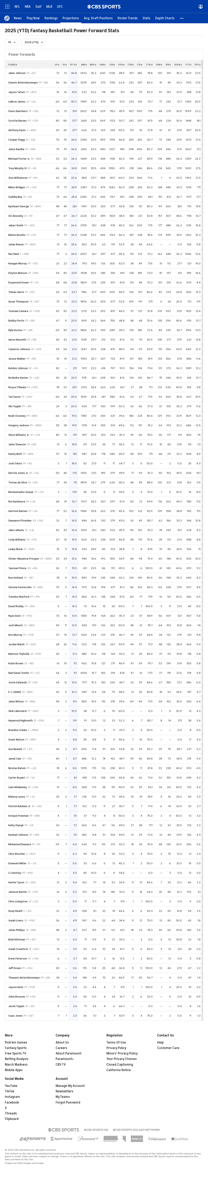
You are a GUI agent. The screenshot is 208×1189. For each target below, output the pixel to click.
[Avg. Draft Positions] (98, 18)
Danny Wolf (15, 454)
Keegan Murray (17, 263)
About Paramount (68, 1053)
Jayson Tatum (16, 92)
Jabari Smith (15, 225)
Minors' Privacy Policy (122, 1053)
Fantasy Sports (16, 1048)
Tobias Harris (16, 292)
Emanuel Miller (17, 863)
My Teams (63, 1097)
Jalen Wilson (16, 701)
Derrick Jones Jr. (18, 473)
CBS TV (61, 1065)
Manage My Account (70, 1086)
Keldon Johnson (18, 368)
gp (57, 64)
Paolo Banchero (18, 111)
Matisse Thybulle (18, 654)
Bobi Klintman (16, 939)
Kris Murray (15, 635)
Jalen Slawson (17, 444)
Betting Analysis (16, 1059)
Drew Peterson (17, 958)
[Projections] (70, 18)
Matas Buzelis (17, 235)
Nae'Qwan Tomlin (18, 673)
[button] (182, 18)
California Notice (118, 1070)
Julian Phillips (16, 930)
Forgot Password (68, 1102)
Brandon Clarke (17, 730)
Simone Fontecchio (20, 587)
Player (12, 64)
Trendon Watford (18, 596)
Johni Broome (16, 996)
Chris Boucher (16, 854)
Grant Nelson (16, 739)
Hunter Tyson (16, 882)
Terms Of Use (116, 1043)
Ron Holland (15, 577)
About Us (62, 1043)
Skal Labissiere (17, 711)
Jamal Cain (14, 758)
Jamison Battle (17, 892)
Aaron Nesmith (17, 339)
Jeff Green (14, 968)
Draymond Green (18, 282)
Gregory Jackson (18, 425)
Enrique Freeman (18, 815)
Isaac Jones (15, 1015)
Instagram (12, 1097)
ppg (197, 64)
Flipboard (11, 1119)
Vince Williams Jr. (18, 435)
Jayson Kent (15, 987)
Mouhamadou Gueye (20, 492)
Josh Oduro (15, 463)
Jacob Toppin (16, 1006)
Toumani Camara (18, 311)
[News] (17, 18)
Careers (61, 1048)
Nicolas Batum (17, 768)
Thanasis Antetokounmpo (24, 977)
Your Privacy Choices (121, 1059)
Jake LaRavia (16, 530)
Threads (11, 1113)
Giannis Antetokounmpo (23, 82)
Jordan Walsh (16, 644)
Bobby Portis (16, 320)
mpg (93, 64)
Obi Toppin (14, 406)
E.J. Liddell (14, 692)
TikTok (9, 1091)
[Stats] (146, 18)
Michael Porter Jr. (19, 158)
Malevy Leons (16, 796)
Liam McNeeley (17, 787)
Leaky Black (15, 549)
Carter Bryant (16, 777)
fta (139, 64)
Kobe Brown (15, 663)
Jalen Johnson (17, 73)
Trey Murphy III (17, 168)
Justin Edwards (17, 682)
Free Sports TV (15, 1053)
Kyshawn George (18, 206)
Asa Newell (15, 749)
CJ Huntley (14, 873)
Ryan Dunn (14, 615)
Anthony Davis (17, 130)
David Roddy (16, 606)
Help (160, 1043)
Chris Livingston (18, 901)
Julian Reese (16, 244)
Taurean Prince (17, 568)
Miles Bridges (16, 187)
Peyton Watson (17, 273)
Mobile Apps (14, 1070)
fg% (121, 64)
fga (112, 64)
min (84, 64)
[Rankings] (51, 18)
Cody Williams (17, 539)
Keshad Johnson (18, 834)
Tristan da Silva (17, 482)
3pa (168, 64)
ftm (131, 64)
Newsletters (64, 1091)
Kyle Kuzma (15, 330)
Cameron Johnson (19, 349)
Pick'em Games (16, 1043)
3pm (159, 64)
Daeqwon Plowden (19, 520)
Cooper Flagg (16, 139)
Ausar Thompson (18, 301)
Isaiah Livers (15, 920)
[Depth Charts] (165, 18)
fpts (73, 64)
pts (188, 64)
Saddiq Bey (15, 197)
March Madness (16, 1065)
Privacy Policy (116, 1048)
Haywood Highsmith (20, 720)
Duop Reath (15, 911)
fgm (102, 64)
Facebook (12, 1102)
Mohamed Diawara (19, 844)
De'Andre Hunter (18, 377)
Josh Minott (15, 625)
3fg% (178, 64)
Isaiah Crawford (18, 949)
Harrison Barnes (18, 511)
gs (65, 64)
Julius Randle (16, 149)
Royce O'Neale (17, 387)
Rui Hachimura (16, 501)
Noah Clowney (17, 416)
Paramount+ (65, 1059)
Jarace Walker (17, 358)
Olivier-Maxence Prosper (23, 558)
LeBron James (16, 101)
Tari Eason (14, 396)
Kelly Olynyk (16, 825)
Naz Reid (13, 254)
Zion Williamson (18, 177)
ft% (149, 64)
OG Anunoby (15, 216)
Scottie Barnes (17, 120)
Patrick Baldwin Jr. (19, 806)
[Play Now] (33, 18)
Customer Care (168, 1048)
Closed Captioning (119, 1065)
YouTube (11, 1086)
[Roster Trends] (127, 18)
